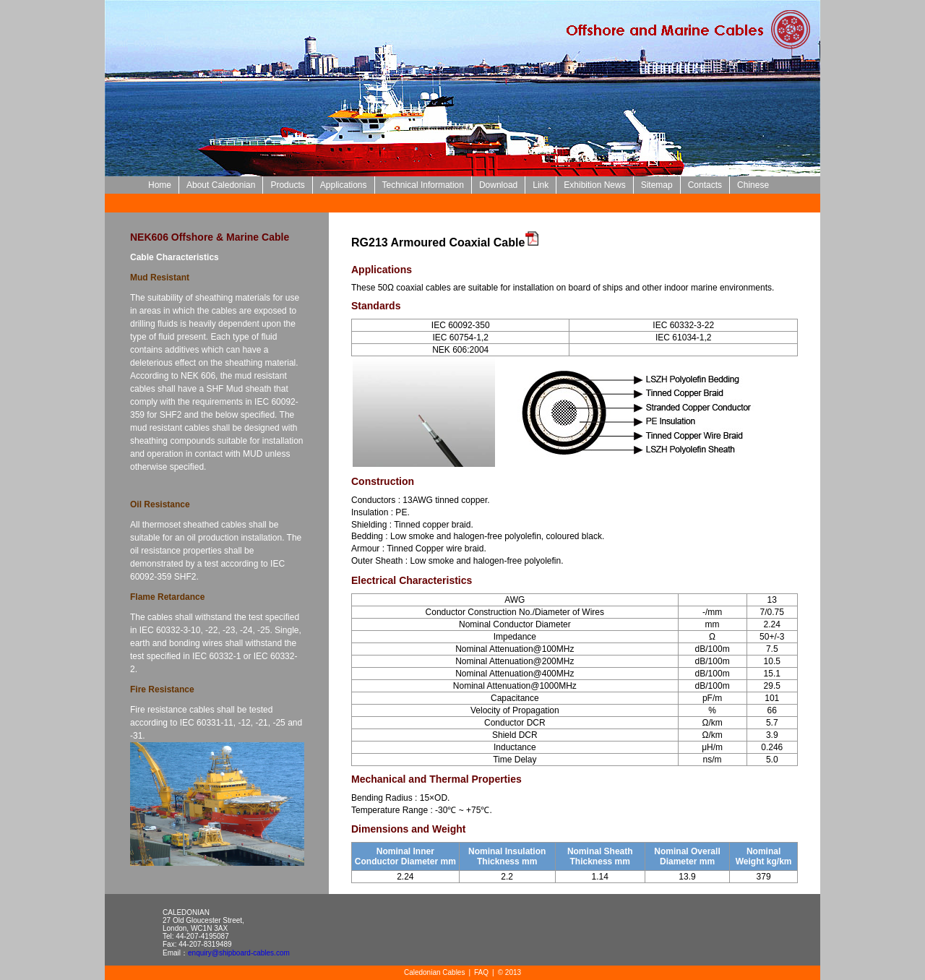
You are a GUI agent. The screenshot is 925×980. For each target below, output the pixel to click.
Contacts (705, 185)
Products (287, 185)
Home (159, 185)
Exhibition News (594, 185)
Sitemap (657, 185)
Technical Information (423, 185)
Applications (343, 185)
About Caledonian (220, 185)
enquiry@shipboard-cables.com (239, 953)
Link (540, 185)
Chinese (753, 185)
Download (498, 185)
